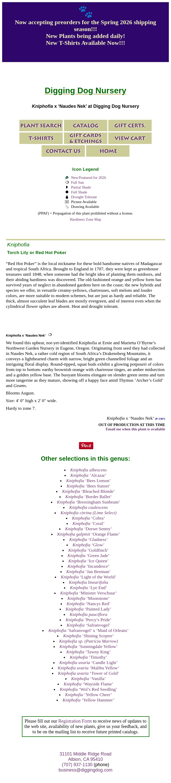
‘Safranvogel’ (89, 625)
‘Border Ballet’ (88, 496)
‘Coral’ (88, 523)
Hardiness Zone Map (85, 219)
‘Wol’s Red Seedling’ (88, 689)
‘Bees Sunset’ (88, 485)
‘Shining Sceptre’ (88, 635)
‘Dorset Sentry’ (88, 528)
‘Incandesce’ (89, 566)
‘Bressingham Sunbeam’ (88, 502)
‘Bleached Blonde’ (88, 491)
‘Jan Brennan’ (88, 571)
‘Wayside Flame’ (88, 683)
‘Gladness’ (88, 539)
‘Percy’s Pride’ (88, 619)
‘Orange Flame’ (88, 534)
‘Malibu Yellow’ (88, 667)
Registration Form (75, 721)
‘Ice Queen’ (88, 560)
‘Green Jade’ (89, 555)
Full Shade (79, 192)
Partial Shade (81, 187)
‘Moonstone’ (88, 598)
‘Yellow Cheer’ (88, 694)
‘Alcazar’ (88, 475)
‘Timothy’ (88, 657)
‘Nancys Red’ (88, 603)
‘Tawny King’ (88, 651)
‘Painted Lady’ (88, 609)
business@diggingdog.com (86, 770)
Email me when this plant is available (135, 429)
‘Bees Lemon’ (88, 480)
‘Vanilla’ (88, 678)
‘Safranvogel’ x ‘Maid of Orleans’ (88, 630)
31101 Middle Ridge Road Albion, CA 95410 (85, 756)
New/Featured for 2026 (88, 178)
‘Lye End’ (88, 587)
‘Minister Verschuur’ (88, 592)
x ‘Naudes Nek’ (26, 335)
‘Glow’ (88, 544)
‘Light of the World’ (88, 576)
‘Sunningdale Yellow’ (88, 646)
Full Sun (77, 182)
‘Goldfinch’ (88, 550)
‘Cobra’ (88, 518)
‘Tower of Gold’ (88, 673)
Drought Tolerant (84, 197)
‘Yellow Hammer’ (88, 699)
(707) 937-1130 (77, 764)
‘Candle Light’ (88, 662)
